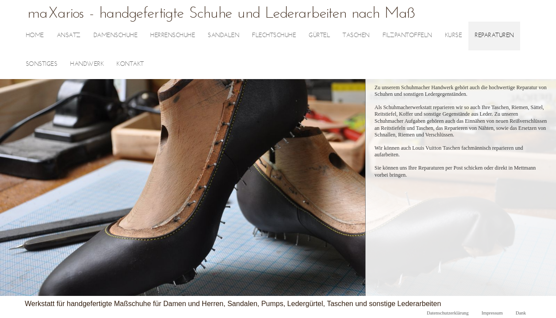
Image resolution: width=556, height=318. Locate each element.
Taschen (356, 35)
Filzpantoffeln (407, 35)
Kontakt (130, 64)
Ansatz (69, 35)
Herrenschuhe (172, 35)
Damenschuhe (115, 35)
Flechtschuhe (274, 35)
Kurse (453, 35)
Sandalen (223, 35)
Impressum (492, 312)
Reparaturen (494, 35)
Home (35, 35)
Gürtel (319, 35)
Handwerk (87, 64)
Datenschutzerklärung (448, 312)
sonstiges (42, 64)
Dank (521, 312)
